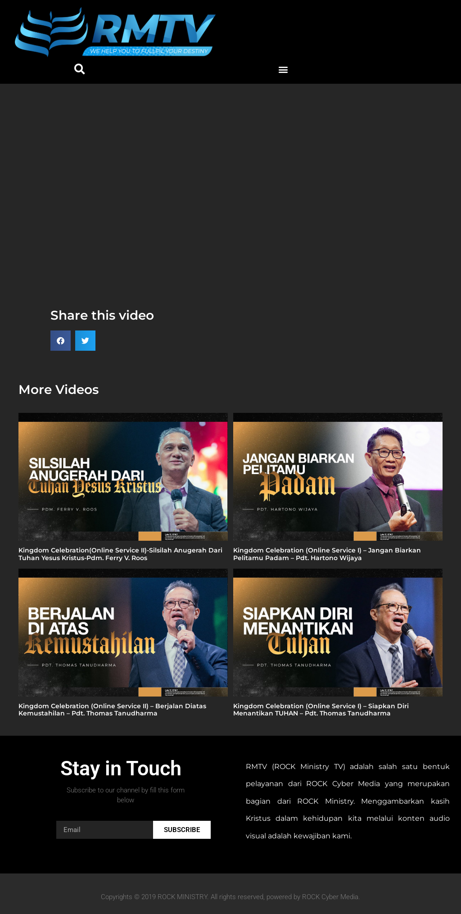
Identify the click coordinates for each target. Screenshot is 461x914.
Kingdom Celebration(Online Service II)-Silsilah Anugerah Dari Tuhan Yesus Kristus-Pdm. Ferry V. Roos (120, 554)
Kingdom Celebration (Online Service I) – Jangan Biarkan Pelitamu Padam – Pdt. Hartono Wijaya (327, 554)
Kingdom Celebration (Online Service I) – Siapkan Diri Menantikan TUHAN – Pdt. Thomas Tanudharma (321, 710)
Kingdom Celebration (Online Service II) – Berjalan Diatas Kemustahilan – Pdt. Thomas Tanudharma (112, 710)
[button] (80, 69)
